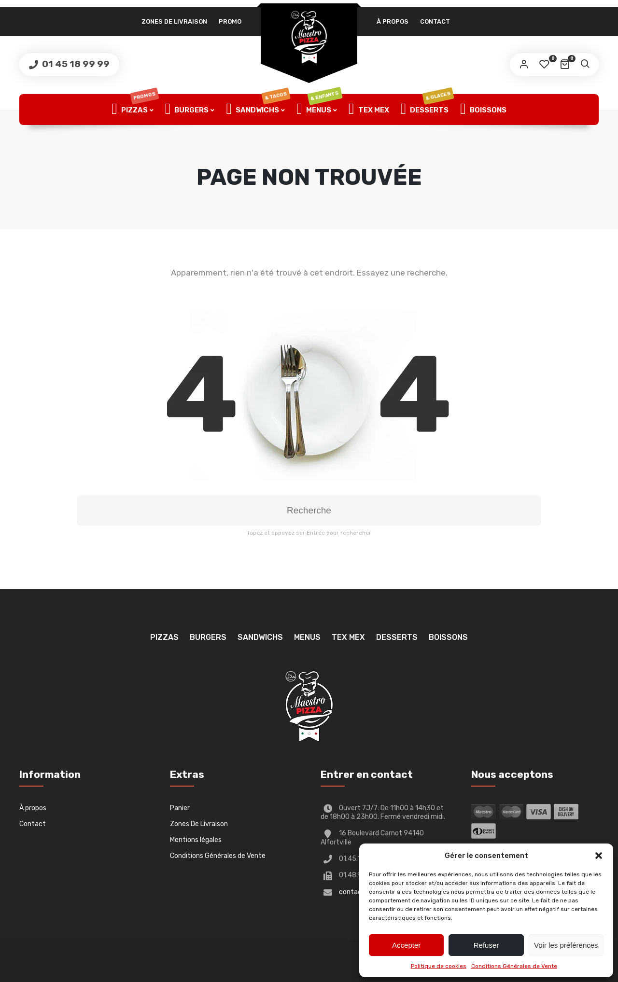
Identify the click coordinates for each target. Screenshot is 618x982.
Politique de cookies (438, 966)
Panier (180, 808)
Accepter (406, 945)
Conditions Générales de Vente (514, 966)
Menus (319, 109)
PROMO (230, 21)
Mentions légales (196, 840)
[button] (599, 855)
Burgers (187, 109)
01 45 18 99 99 (75, 63)
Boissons (483, 109)
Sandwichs (258, 109)
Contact (435, 21)
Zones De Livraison (174, 21)
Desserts (427, 109)
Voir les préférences (566, 945)
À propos (392, 21)
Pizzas (135, 109)
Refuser (486, 945)
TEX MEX (369, 109)
